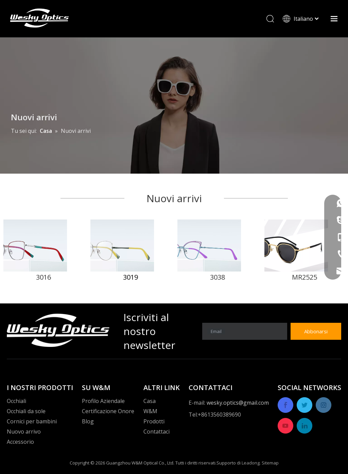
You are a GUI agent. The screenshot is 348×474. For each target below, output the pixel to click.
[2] (130, 245)
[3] (217, 245)
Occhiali (16, 401)
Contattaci (156, 431)
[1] (43, 245)
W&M (150, 411)
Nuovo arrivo (24, 431)
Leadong (251, 463)
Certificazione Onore (108, 411)
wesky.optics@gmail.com (238, 402)
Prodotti (153, 421)
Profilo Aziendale (103, 401)
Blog (88, 421)
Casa (149, 401)
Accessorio (20, 441)
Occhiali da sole (26, 411)
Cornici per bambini (32, 421)
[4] (304, 245)
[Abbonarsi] (316, 331)
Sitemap (270, 463)
